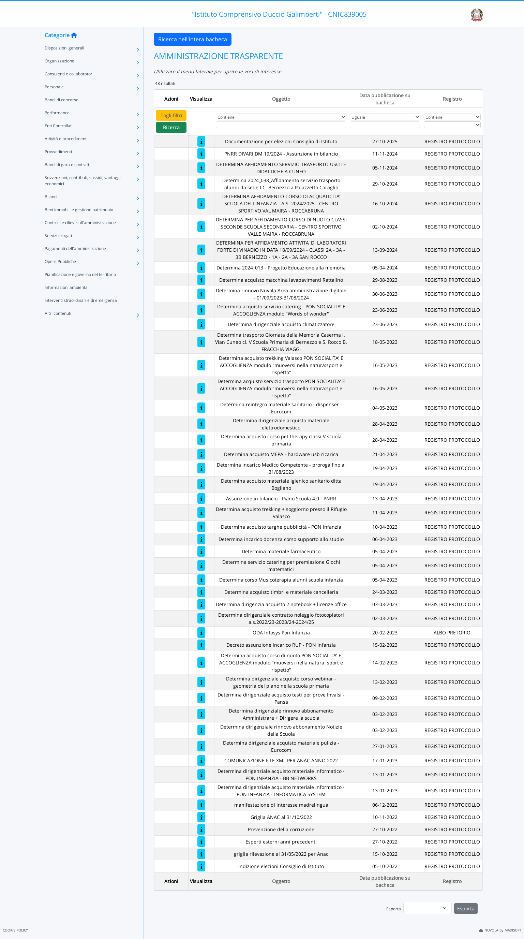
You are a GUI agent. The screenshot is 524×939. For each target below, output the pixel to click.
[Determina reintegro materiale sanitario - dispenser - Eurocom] (201, 407)
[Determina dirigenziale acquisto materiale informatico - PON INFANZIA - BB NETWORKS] (201, 774)
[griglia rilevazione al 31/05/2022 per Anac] (201, 854)
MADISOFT (513, 930)
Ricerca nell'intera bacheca (192, 39)
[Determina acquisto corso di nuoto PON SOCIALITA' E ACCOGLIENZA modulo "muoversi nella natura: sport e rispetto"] (201, 662)
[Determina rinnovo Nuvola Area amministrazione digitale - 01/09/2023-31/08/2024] (201, 294)
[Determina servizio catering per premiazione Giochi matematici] (201, 565)
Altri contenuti (58, 326)
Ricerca (171, 127)
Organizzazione (59, 74)
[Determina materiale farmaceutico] (201, 551)
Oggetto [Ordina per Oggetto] (281, 99)
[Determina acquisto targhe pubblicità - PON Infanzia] (201, 527)
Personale (54, 100)
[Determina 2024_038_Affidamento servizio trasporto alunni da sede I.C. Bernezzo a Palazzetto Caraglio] (201, 183)
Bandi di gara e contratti (67, 177)
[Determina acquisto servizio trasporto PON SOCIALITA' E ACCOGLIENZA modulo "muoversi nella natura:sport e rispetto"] (201, 388)
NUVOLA (488, 930)
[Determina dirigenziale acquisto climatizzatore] (201, 324)
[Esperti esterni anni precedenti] (201, 841)
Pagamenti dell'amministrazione (75, 261)
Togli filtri (171, 115)
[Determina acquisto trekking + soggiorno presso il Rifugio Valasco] (201, 512)
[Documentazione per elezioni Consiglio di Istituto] (201, 141)
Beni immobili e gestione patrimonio (79, 222)
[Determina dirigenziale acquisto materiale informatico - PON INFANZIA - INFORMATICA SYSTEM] (201, 790)
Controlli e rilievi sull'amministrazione (80, 235)
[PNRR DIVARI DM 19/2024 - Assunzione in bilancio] (201, 153)
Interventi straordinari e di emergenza (81, 313)
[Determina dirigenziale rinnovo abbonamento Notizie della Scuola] (201, 730)
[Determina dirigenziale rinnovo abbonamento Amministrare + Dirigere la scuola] (201, 714)
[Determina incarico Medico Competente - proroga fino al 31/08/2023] (201, 468)
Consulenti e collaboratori (69, 87)
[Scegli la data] (385, 124)
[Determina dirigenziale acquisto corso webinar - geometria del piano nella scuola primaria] (201, 682)
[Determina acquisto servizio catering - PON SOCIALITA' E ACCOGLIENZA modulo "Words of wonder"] (201, 310)
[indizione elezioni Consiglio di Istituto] (201, 866)
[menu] (427, 908)
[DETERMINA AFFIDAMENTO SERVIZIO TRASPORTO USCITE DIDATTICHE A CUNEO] (201, 167)
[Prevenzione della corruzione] (201, 829)
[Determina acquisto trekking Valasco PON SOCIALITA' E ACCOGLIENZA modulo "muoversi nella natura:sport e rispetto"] (201, 365)
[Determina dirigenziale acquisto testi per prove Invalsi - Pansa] (201, 698)
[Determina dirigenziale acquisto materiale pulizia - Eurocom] (201, 746)
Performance (57, 126)
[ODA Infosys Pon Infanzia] (201, 632)
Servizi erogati (58, 248)
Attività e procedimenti (66, 152)
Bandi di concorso (61, 113)
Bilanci (51, 209)
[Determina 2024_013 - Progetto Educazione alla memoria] (201, 267)
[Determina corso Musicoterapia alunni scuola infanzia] (201, 579)
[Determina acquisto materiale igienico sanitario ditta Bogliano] (201, 484)
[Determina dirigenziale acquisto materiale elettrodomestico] (201, 424)
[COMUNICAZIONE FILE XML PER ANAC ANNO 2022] (201, 760)
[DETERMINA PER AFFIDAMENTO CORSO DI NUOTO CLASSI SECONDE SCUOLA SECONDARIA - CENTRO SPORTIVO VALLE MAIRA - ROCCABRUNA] (201, 226)
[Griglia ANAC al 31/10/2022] (201, 817)
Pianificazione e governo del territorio (80, 287)
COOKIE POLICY (15, 930)
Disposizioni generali (64, 61)
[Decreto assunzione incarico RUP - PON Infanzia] (201, 645)
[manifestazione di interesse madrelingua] (201, 804)
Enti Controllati (59, 139)
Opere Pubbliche (60, 274)
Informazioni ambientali (67, 300)
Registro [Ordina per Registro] (452, 99)
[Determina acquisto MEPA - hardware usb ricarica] (201, 454)
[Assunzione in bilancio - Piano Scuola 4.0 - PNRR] (201, 498)
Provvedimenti (58, 164)
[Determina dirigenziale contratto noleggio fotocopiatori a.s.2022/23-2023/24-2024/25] (201, 618)
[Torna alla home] (74, 48)
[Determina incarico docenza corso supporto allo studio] (201, 539)
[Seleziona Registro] (452, 124)
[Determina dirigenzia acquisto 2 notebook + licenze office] (201, 604)
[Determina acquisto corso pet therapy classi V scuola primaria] (201, 440)
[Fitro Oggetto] (281, 124)
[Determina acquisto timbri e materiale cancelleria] (201, 592)
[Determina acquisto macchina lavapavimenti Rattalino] (201, 280)
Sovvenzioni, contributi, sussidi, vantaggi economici (83, 194)
